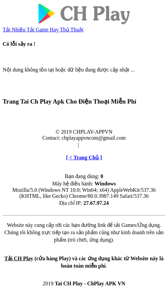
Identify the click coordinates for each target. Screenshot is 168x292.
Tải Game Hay (43, 29)
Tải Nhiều (15, 29)
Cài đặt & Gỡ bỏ (99, 145)
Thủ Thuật (72, 29)
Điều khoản (64, 145)
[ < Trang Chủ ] (84, 157)
